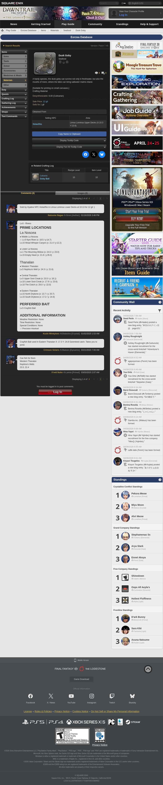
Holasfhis (37, 124)
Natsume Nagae (55, 215)
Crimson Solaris (51, 350)
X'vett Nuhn (57, 372)
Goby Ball (44, 179)
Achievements (8, 107)
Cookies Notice (80, 711)
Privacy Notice (62, 711)
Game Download (81, 679)
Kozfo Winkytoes (51, 333)
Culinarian (44, 176)
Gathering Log (9, 103)
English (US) (137, 3)
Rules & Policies (43, 711)
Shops (5, 112)
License (28, 711)
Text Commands (9, 116)
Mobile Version (83, 660)
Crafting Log (8, 98)
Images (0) (83, 193)
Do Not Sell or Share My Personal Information (115, 711)
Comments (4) (27, 193)
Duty (4, 90)
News (52, 703)
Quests (5, 94)
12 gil (45, 101)
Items (4, 52)
